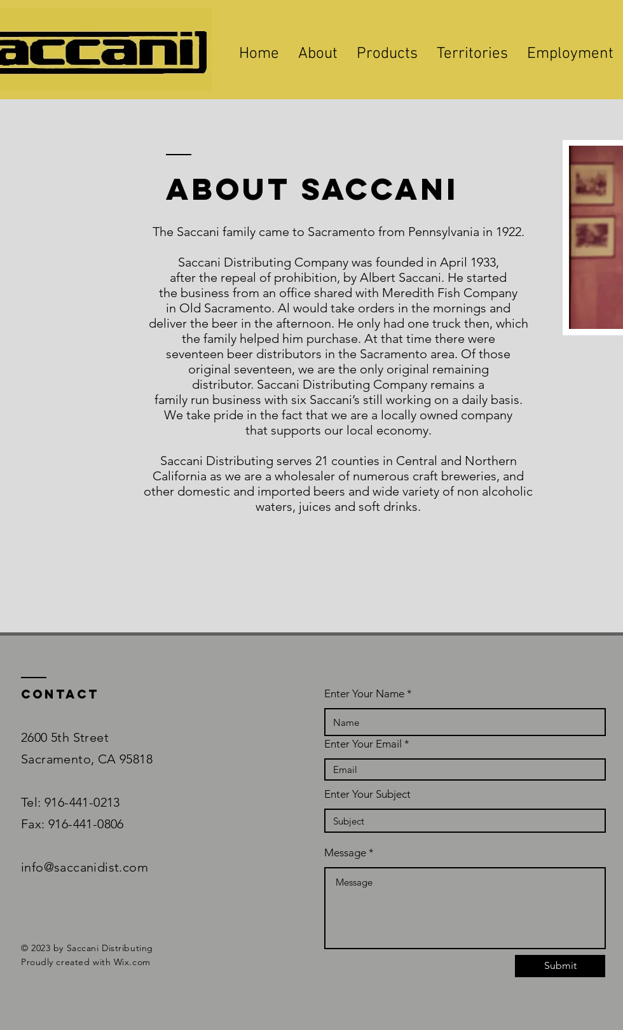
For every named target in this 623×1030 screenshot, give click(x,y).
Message (345, 852)
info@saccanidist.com (86, 867)
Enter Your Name (364, 693)
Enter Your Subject (367, 794)
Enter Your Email (363, 744)
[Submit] (560, 966)
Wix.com (132, 962)
